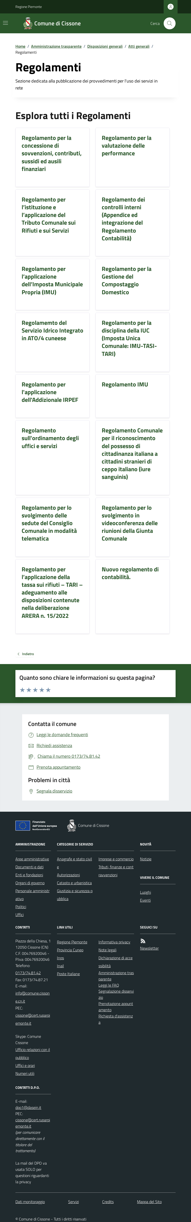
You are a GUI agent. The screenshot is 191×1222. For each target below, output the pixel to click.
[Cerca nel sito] (168, 23)
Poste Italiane (68, 974)
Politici (20, 907)
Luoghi (145, 892)
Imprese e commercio (116, 859)
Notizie (145, 859)
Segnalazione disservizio (116, 994)
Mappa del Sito (149, 1202)
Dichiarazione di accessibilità (115, 962)
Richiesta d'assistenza (115, 1019)
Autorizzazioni (68, 875)
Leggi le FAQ (108, 985)
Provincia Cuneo (70, 950)
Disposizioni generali (105, 46)
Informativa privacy (114, 942)
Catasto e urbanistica (74, 883)
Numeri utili (24, 1073)
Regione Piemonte (28, 6)
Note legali (107, 950)
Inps (60, 958)
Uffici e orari (25, 1065)
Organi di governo (30, 883)
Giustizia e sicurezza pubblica (75, 895)
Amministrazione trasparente (56, 46)
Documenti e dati (29, 867)
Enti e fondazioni (29, 875)
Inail (60, 966)
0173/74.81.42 (28, 973)
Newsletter (149, 948)
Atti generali (138, 46)
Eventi (145, 900)
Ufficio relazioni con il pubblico (32, 1053)
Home (20, 46)
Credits (108, 1202)
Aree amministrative (32, 859)
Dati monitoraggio (30, 1202)
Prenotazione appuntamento (115, 1007)
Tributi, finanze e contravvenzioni (116, 871)
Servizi (73, 1202)
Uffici (19, 915)
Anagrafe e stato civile (74, 863)
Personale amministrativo (32, 895)
